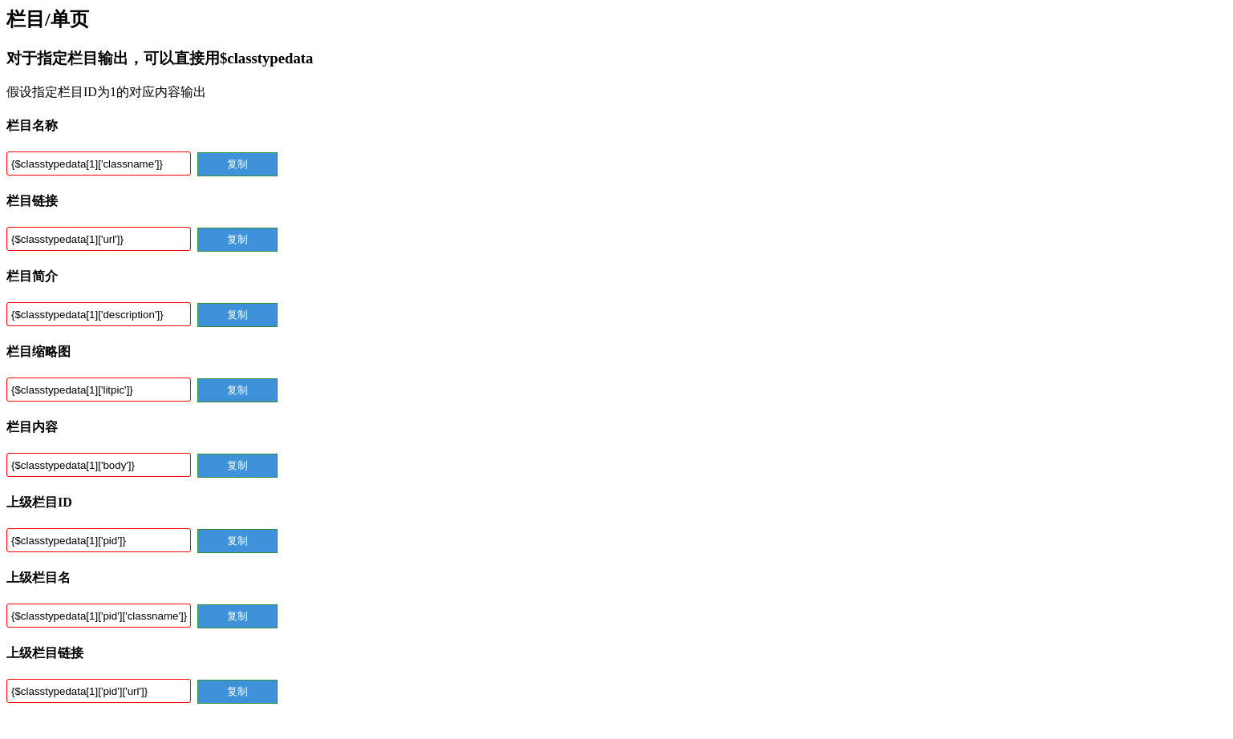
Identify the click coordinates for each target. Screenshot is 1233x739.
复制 (237, 164)
